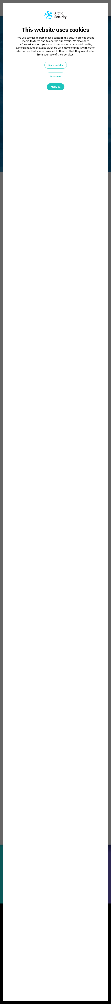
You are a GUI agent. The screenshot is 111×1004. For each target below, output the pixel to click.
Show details (55, 65)
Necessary (55, 76)
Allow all (56, 86)
